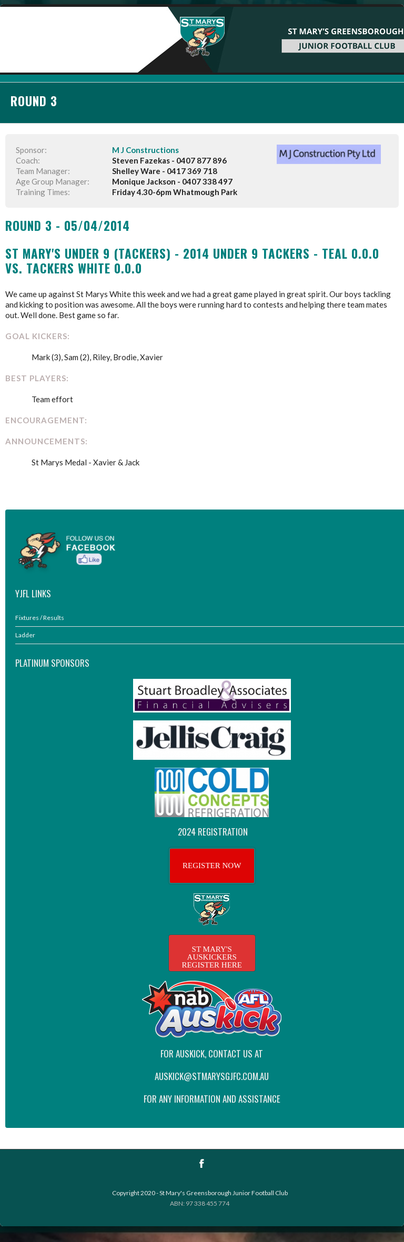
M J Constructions (145, 150)
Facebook (201, 1163)
